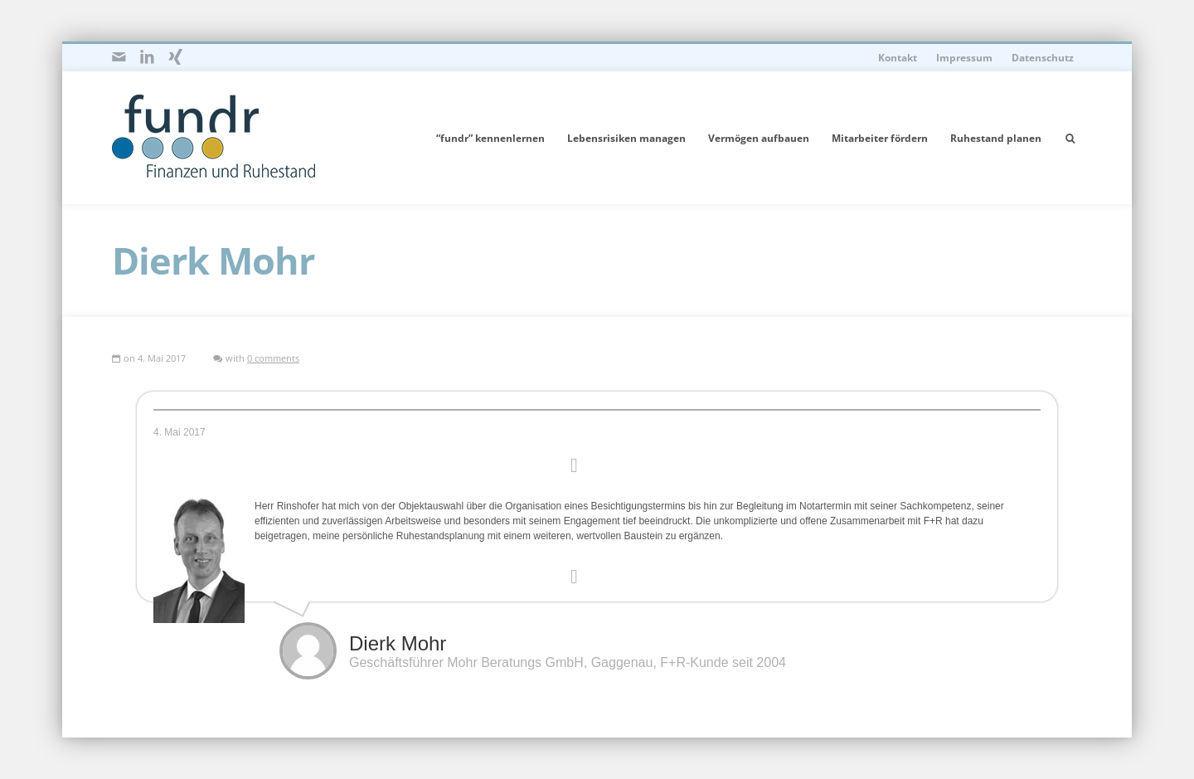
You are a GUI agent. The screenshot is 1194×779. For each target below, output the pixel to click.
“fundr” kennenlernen (490, 138)
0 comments (273, 358)
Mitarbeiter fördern (880, 138)
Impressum (964, 58)
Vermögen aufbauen (758, 138)
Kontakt (897, 58)
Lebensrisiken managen (626, 138)
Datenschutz (1043, 58)
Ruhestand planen (995, 138)
